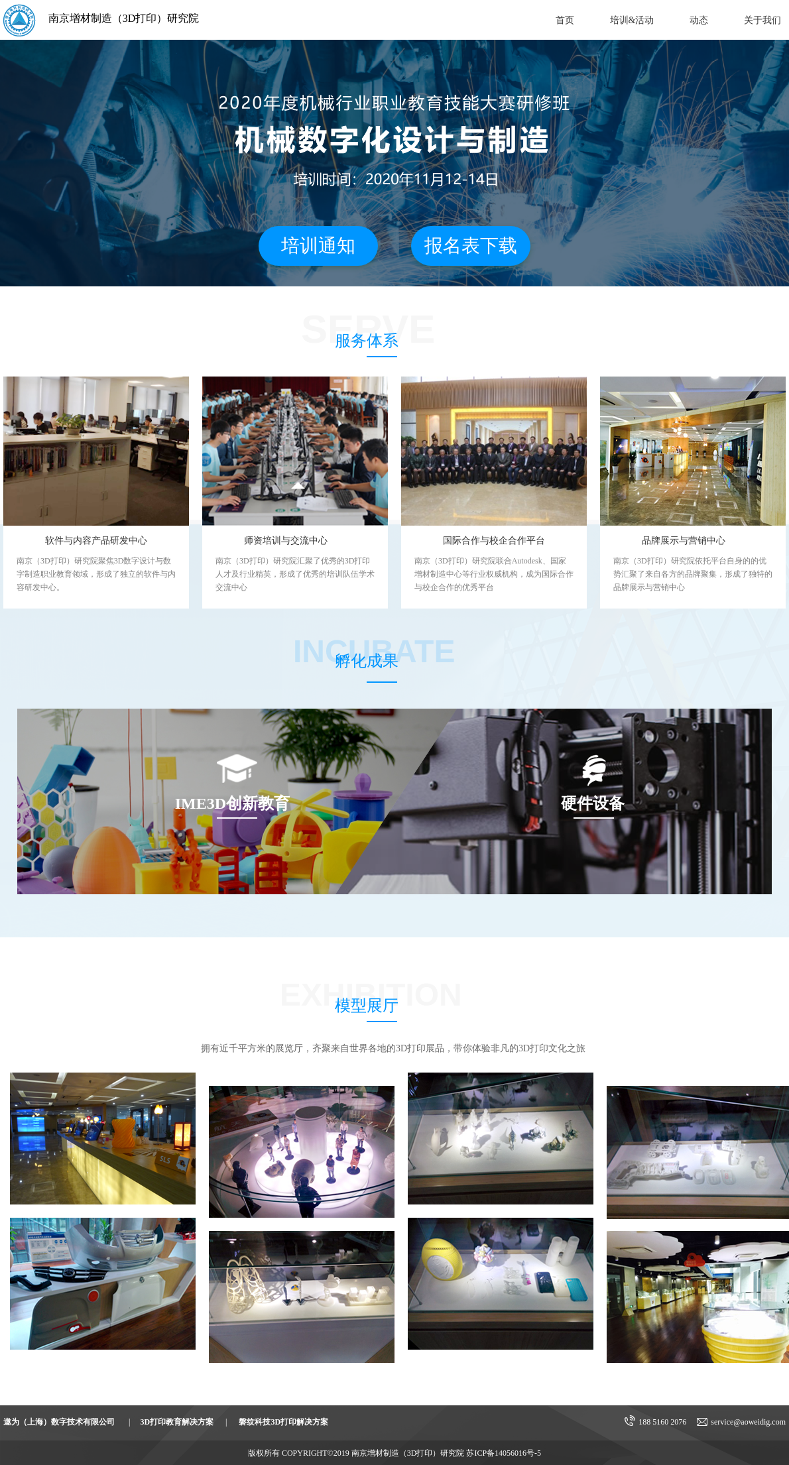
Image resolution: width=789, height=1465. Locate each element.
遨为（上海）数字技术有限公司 (59, 1422)
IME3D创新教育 (232, 803)
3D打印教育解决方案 (176, 1422)
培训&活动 (632, 20)
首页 (565, 20)
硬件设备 (593, 803)
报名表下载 (470, 245)
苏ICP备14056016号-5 (503, 1453)
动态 (699, 20)
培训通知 (318, 245)
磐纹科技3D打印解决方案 (283, 1422)
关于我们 (762, 20)
